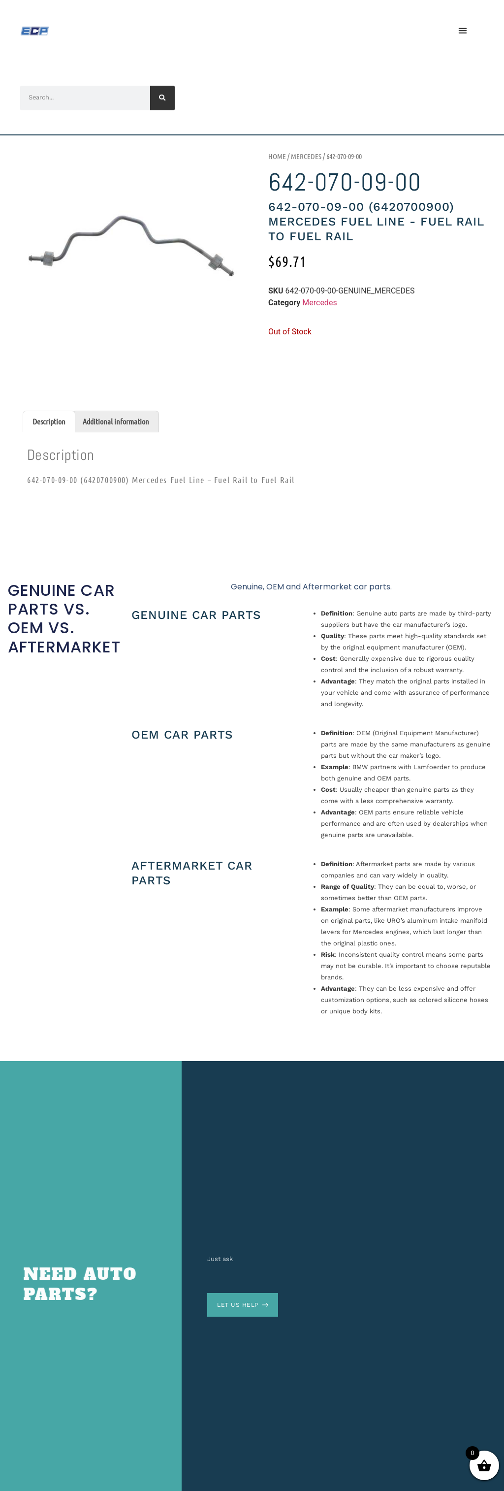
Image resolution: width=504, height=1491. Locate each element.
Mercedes (306, 156)
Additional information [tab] (116, 421)
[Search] (162, 98)
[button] (462, 30)
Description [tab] (48, 421)
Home (277, 156)
